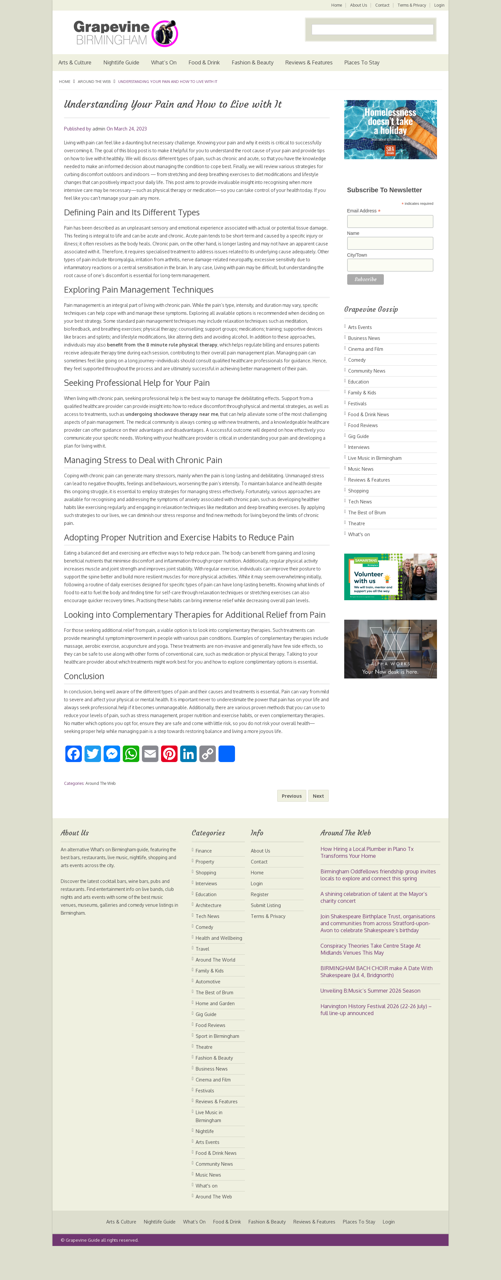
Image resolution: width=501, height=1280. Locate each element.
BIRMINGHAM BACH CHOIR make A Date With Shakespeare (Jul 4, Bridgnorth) (376, 1003)
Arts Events (360, 327)
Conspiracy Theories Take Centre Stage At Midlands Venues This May (370, 981)
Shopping (358, 491)
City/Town (357, 255)
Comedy (357, 360)
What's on (359, 534)
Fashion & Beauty (253, 62)
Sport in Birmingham (217, 1068)
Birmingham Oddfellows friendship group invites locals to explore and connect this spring (378, 906)
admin (98, 128)
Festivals (357, 403)
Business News (364, 338)
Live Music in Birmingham (375, 458)
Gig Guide (358, 436)
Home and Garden (215, 1035)
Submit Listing (266, 937)
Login (439, 5)
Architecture (208, 937)
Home (335, 5)
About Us (357, 5)
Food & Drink (204, 62)
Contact (382, 5)
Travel (202, 980)
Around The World (215, 991)
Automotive (208, 1013)
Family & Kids (362, 392)
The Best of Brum (367, 512)
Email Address (364, 211)
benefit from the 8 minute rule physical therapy (204, 344)
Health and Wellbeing (219, 969)
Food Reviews (363, 425)
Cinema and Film (365, 349)
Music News (361, 469)
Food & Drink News (368, 414)
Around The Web (94, 81)
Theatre (356, 523)
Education (358, 381)
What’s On (164, 62)
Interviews (359, 447)
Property (205, 893)
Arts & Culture (74, 62)
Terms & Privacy (411, 5)
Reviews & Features (309, 62)
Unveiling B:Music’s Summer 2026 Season (370, 1022)
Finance (204, 882)
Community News (366, 371)
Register (260, 926)
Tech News (360, 501)
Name (353, 233)
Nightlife (205, 1163)
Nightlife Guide (121, 62)
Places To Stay (362, 62)
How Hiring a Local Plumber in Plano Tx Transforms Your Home (367, 884)
